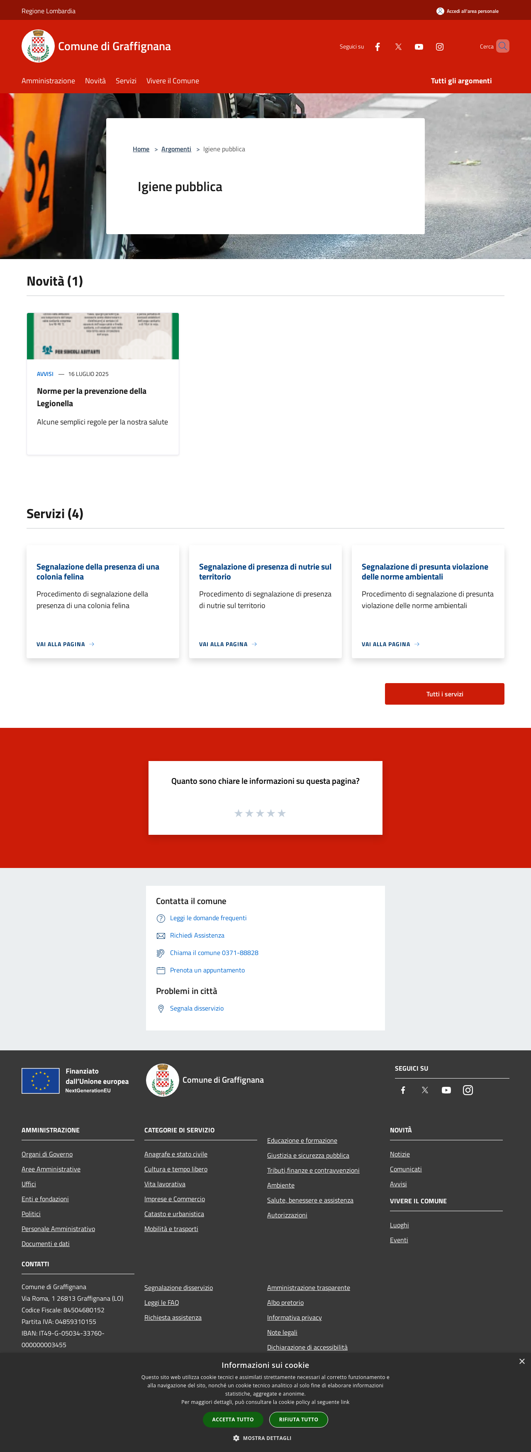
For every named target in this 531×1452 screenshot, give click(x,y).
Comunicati (406, 1169)
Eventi (399, 1240)
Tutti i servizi (444, 694)
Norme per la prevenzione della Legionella (91, 397)
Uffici (29, 1184)
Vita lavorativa (164, 1184)
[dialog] (265, 1402)
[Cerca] (499, 46)
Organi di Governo (47, 1154)
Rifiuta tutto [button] (299, 1419)
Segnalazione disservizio (178, 1287)
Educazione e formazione (302, 1140)
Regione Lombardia (49, 11)
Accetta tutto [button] (233, 1419)
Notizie (400, 1154)
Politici (31, 1214)
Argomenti (176, 149)
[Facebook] (363, 45)
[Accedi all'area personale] (467, 11)
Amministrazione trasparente (308, 1287)
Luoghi (399, 1225)
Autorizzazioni (287, 1215)
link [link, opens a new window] (345, 1402)
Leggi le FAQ (161, 1302)
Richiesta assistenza (173, 1317)
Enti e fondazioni (45, 1199)
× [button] (522, 1362)
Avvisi (45, 373)
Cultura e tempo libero (175, 1169)
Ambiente (281, 1185)
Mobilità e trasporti (171, 1229)
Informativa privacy (294, 1317)
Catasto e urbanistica (174, 1214)
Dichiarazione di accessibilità (307, 1347)
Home (141, 149)
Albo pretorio (285, 1302)
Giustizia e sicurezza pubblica (308, 1155)
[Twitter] (384, 45)
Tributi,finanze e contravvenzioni (313, 1170)
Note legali (282, 1332)
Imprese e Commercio (174, 1199)
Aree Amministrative (51, 1169)
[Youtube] (405, 45)
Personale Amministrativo (58, 1229)
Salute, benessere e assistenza (310, 1200)
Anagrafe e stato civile (175, 1154)
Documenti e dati (46, 1243)
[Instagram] (425, 45)
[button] (265, 1438)
